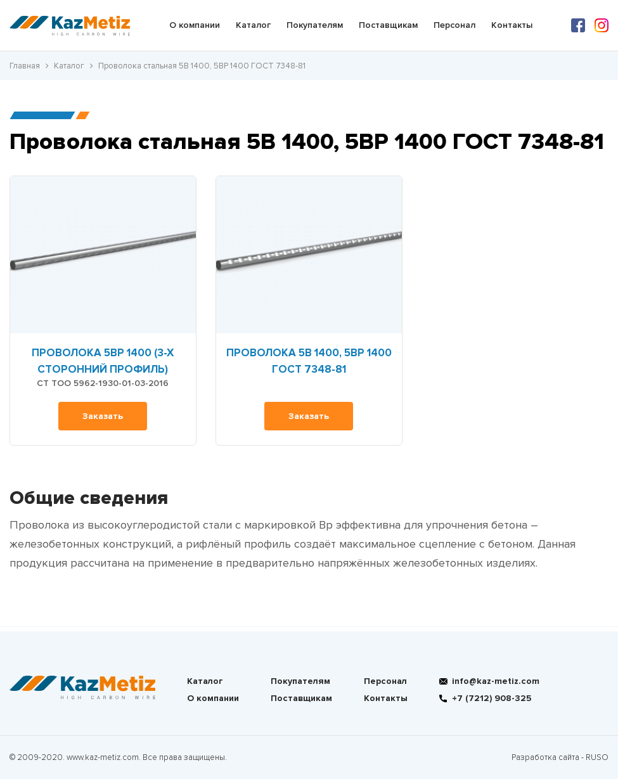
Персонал (454, 25)
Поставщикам (388, 25)
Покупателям (314, 25)
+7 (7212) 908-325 (492, 698)
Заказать (102, 416)
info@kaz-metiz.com (495, 681)
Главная (25, 66)
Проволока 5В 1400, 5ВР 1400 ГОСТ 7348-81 (309, 361)
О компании (194, 25)
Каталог (253, 25)
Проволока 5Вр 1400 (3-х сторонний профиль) (103, 361)
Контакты (511, 25)
